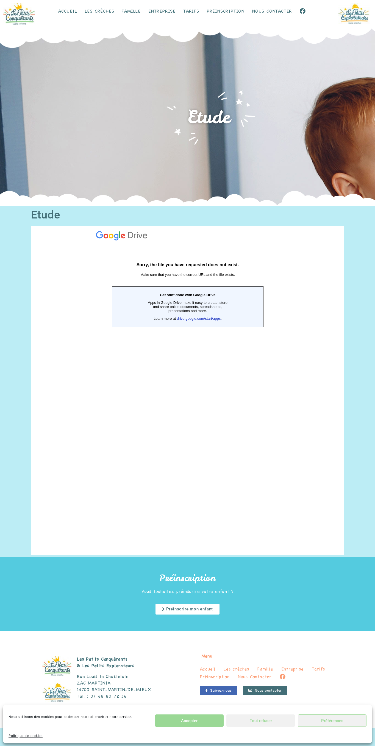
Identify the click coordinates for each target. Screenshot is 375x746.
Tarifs (191, 11)
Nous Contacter (272, 11)
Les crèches (99, 11)
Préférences (332, 720)
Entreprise (162, 11)
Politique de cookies (26, 736)
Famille (131, 11)
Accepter (189, 720)
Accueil (67, 11)
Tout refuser (261, 720)
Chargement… (187, 390)
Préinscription (226, 11)
